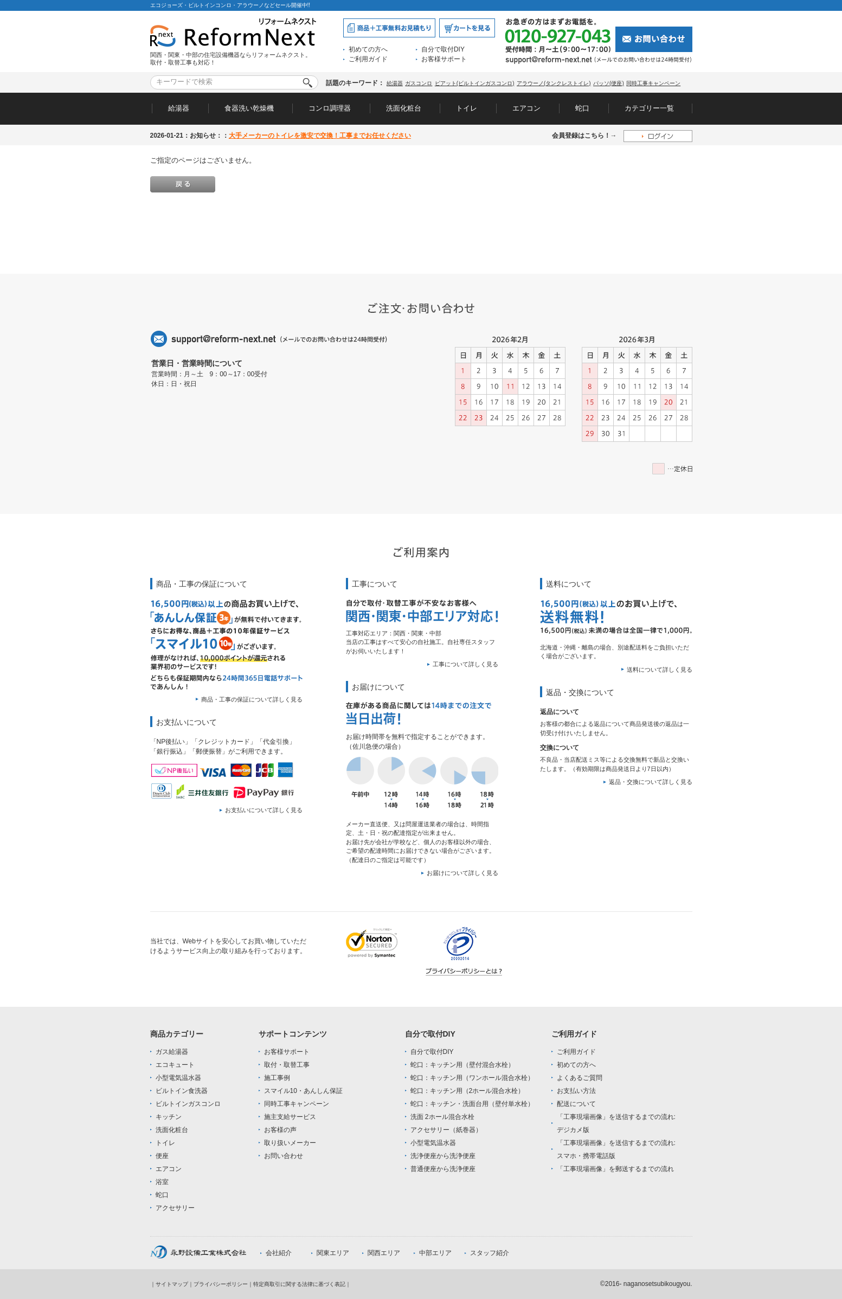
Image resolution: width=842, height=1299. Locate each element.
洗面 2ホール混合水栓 (442, 1117)
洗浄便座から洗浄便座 (442, 1156)
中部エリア (435, 1253)
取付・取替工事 (287, 1065)
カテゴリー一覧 (649, 108)
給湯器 (395, 83)
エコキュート (175, 1065)
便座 (162, 1156)
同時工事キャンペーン (653, 83)
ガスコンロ (418, 83)
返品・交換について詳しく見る (650, 782)
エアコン (526, 108)
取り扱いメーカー (290, 1143)
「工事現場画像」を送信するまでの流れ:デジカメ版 (616, 1123)
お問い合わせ (283, 1156)
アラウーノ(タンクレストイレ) (554, 83)
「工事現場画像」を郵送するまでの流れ (615, 1169)
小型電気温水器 (178, 1078)
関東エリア (333, 1253)
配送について (576, 1104)
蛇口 (582, 108)
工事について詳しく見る (465, 664)
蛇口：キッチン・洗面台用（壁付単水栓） (472, 1104)
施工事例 (277, 1078)
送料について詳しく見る (659, 669)
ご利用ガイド (368, 59)
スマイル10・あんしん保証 (303, 1091)
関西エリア (384, 1253)
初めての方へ (368, 49)
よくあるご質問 (579, 1078)
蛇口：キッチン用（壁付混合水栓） (462, 1065)
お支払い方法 (576, 1091)
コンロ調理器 (329, 108)
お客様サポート (444, 59)
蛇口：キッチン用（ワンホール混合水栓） (472, 1078)
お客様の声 (280, 1130)
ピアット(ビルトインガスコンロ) (475, 83)
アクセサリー (175, 1208)
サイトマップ (172, 1284)
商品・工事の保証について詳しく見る (252, 699)
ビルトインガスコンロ (188, 1104)
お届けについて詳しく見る (462, 873)
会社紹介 (279, 1253)
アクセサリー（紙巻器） (446, 1130)
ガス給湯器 (172, 1052)
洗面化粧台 (403, 108)
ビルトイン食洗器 (182, 1091)
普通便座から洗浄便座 (442, 1169)
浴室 (162, 1182)
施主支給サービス (290, 1117)
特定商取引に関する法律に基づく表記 (299, 1284)
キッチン (169, 1117)
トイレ (466, 108)
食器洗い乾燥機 (249, 108)
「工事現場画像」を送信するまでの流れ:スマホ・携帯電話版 (616, 1149)
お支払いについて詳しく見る (264, 810)
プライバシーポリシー (221, 1284)
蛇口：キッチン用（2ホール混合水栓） (467, 1091)
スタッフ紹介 (489, 1253)
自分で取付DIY (443, 49)
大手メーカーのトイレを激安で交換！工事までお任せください (320, 135)
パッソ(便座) (608, 83)
